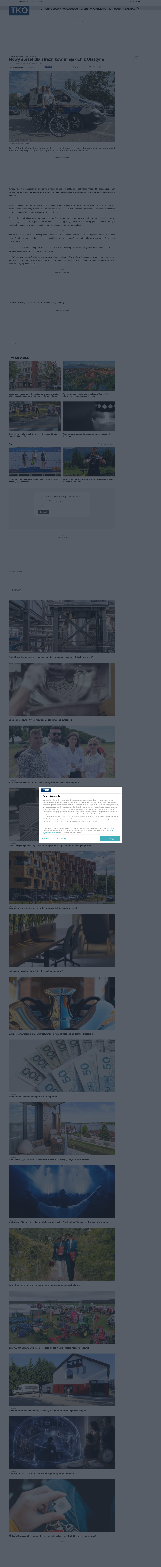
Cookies (55, 833)
